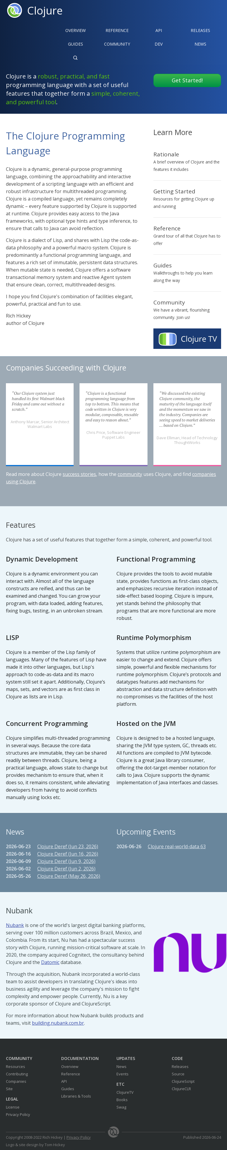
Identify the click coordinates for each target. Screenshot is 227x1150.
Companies (16, 1081)
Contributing (17, 1074)
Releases (200, 30)
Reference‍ (117, 30)
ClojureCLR (181, 1088)
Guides (75, 44)
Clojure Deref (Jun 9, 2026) (66, 861)
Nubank (15, 925)
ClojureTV (125, 1092)
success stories (79, 474)
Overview (75, 30)
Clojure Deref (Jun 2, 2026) (66, 868)
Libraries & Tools (76, 1096)
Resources (15, 1066)
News (200, 44)
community (130, 474)
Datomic (50, 962)
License (13, 1107)
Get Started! (187, 80)
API (158, 30)
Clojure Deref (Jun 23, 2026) (67, 846)
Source (178, 1074)
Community (117, 44)
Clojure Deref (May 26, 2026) (68, 876)
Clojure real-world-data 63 (177, 846)
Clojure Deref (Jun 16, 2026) (67, 854)
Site (9, 1088)
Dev (159, 44)
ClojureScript (183, 1081)
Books (122, 1099)
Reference (70, 1074)
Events (122, 1074)
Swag (121, 1107)
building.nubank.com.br (58, 1023)
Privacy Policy (18, 1114)
